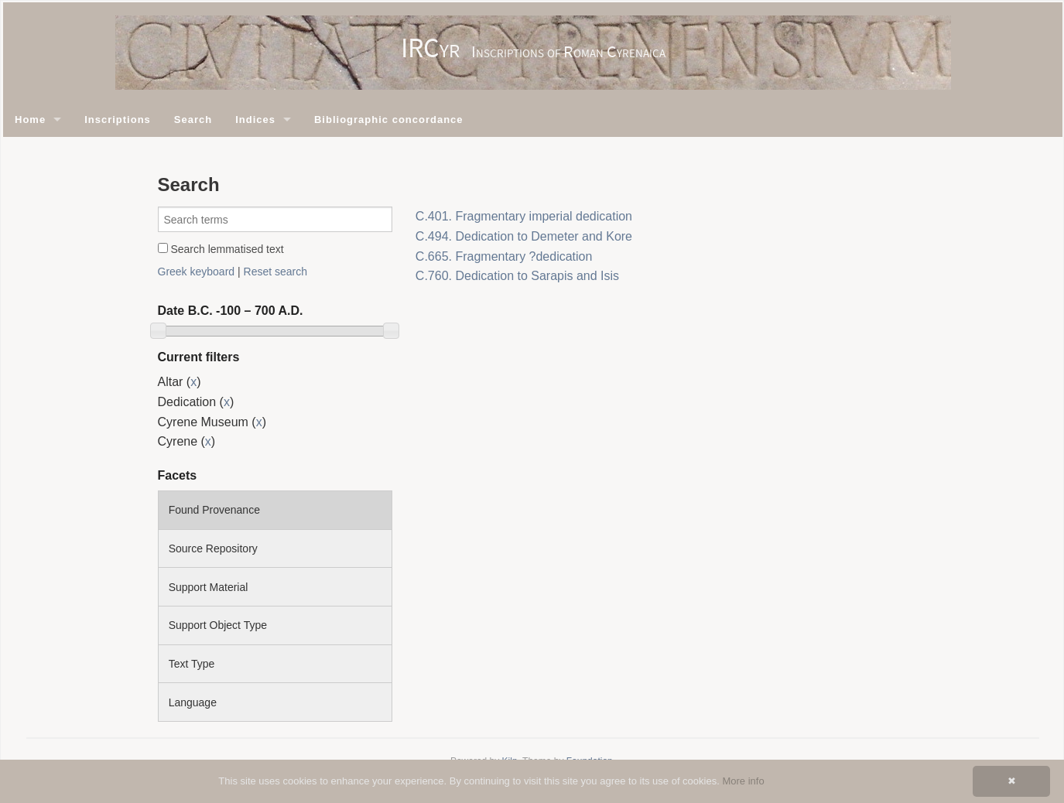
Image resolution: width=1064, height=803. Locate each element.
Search (193, 119)
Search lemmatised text (221, 249)
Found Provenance (214, 510)
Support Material (208, 587)
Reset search (275, 271)
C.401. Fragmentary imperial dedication (524, 216)
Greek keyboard (196, 271)
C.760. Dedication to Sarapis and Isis (517, 275)
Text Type (192, 664)
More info (743, 781)
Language (193, 702)
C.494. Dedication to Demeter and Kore (524, 236)
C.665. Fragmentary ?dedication (504, 256)
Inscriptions (117, 119)
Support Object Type (218, 625)
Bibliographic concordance (389, 119)
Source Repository (213, 548)
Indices (255, 119)
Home (30, 119)
